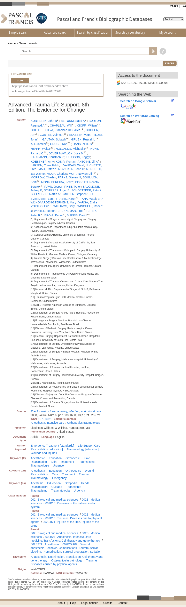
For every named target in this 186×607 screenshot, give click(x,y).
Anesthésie (38, 458)
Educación (54, 483)
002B (85, 499)
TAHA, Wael (88, 198)
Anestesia (37, 483)
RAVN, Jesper (53, 186)
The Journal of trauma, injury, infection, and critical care (66, 411)
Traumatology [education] (83, 449)
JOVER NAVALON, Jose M (66, 153)
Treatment (68, 474)
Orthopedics (73, 470)
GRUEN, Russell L (83, 139)
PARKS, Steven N (69, 177)
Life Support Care (89, 445)
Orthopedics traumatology (83, 422)
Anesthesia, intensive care (47, 422)
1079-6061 (45, 419)
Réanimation (39, 461)
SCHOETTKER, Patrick (86, 190)
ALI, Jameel (38, 144)
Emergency (59, 478)
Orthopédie (72, 458)
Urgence (58, 465)
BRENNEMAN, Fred (70, 210)
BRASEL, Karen (66, 198)
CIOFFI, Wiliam (87, 125)
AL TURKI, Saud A (73, 120)
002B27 (50, 537)
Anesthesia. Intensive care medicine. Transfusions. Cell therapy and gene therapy (65, 538)
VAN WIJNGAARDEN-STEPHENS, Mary (67, 200)
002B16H (49, 522)
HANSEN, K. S (82, 144)
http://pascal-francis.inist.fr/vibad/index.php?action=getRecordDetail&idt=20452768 (40, 88)
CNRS (174, 6)
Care (55, 474)
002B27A (37, 544)
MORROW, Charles (43, 177)
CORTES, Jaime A (51, 134)
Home (12, 43)
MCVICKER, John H (71, 169)
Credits (107, 603)
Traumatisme (86, 461)
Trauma (84, 474)
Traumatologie (40, 465)
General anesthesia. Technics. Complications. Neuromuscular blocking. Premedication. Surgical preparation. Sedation (66, 548)
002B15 (50, 503)
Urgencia (79, 490)
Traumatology (39, 478)
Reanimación (39, 486)
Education (55, 458)
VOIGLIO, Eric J (41, 206)
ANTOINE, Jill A (88, 161)
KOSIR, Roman (66, 161)
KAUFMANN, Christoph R (47, 157)
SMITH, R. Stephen (74, 194)
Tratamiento (73, 486)
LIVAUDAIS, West (72, 165)
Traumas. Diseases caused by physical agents (64, 562)
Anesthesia (38, 470)
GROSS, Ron (58, 144)
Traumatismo (39, 490)
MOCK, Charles (57, 173)
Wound (89, 470)
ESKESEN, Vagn (80, 134)
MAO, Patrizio (47, 169)
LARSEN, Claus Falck (45, 165)
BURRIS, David (76, 215)
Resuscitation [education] (47, 449)
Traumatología (60, 490)
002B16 (50, 518)
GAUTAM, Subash (54, 139)
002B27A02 (69, 544)
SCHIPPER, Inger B (57, 190)
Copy (20, 80)
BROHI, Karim (53, 215)
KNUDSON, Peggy (78, 157)
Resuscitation (39, 474)
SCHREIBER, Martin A (45, 194)
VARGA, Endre (87, 202)
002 (33, 499)
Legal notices (89, 603)
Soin (53, 461)
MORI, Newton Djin (81, 173)
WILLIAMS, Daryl (64, 206)
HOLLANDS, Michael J (70, 148)
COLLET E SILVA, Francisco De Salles (55, 130)
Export (169, 63)
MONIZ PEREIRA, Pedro (57, 182)
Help (73, 603)
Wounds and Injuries (44, 453)
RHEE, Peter (72, 186)
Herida (85, 483)
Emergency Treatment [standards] (52, 445)
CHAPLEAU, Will (61, 125)
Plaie (87, 458)
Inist (183, 6)
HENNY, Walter (40, 148)
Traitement (67, 461)
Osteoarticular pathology (66, 560)
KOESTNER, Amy (42, 161)
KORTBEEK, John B (44, 120)
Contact (122, 603)
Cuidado (56, 486)
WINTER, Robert (45, 210)
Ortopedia (70, 483)
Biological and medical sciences (58, 499)
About (61, 603)
